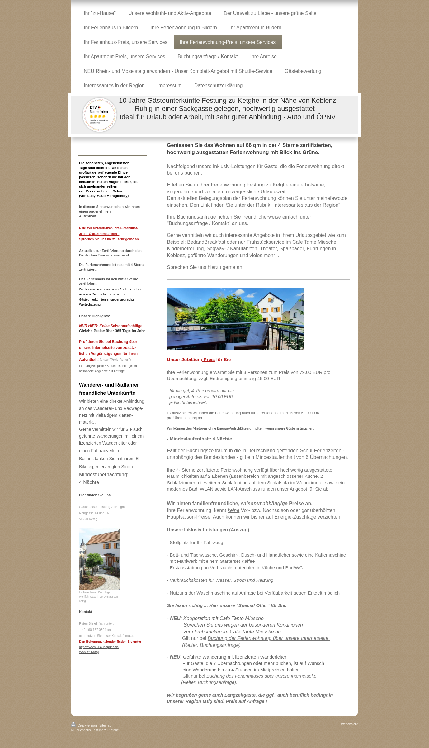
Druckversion (84, 725)
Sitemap (105, 725)
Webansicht (349, 724)
